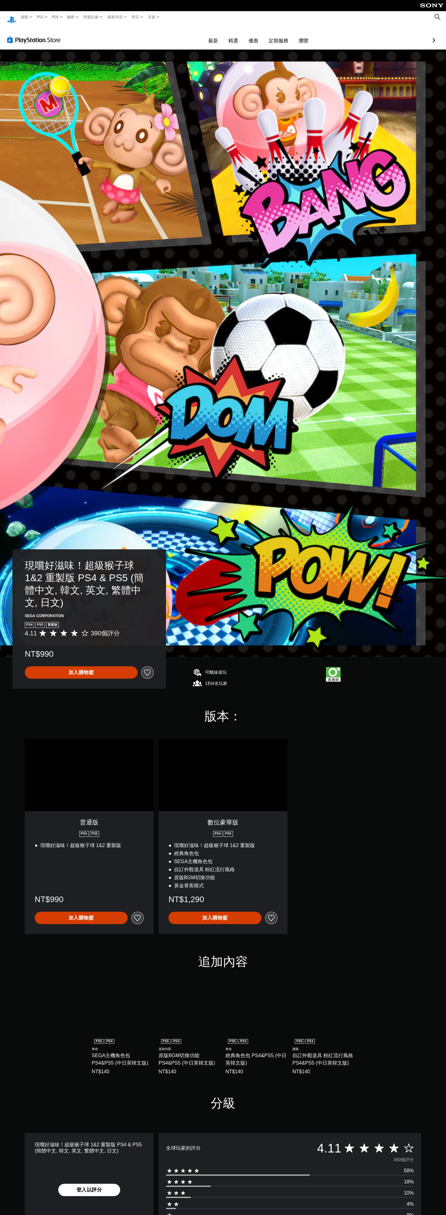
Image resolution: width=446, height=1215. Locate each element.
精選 (197, 35)
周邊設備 (90, 17)
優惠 (217, 35)
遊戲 (24, 17)
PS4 (55, 17)
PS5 (40, 17)
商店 (135, 17)
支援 (151, 17)
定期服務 (242, 35)
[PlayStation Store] (35, 34)
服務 (71, 17)
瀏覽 (268, 35)
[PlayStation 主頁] (11, 17)
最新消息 (114, 17)
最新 (177, 35)
